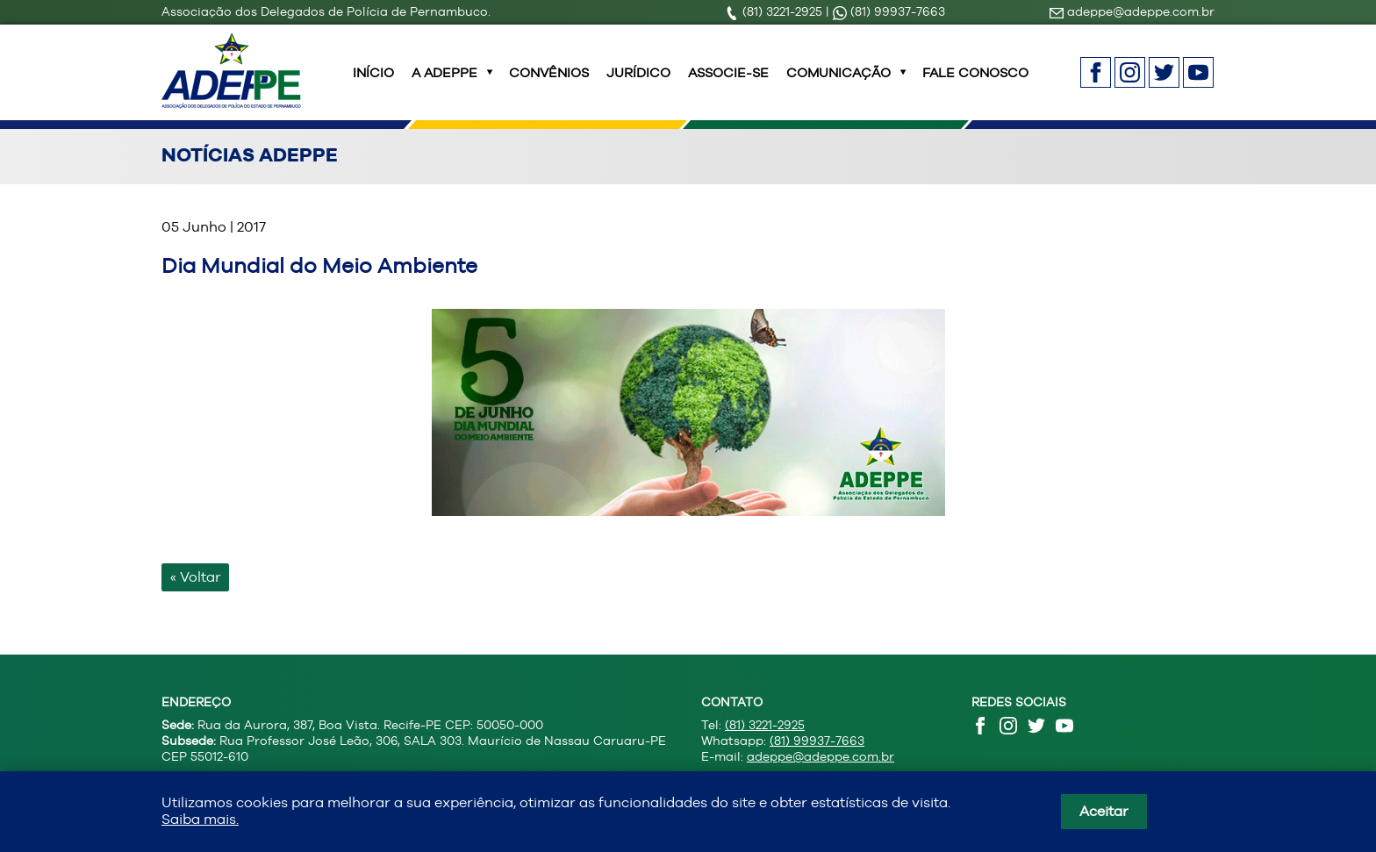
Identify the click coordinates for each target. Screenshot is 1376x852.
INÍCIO (373, 82)
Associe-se (728, 82)
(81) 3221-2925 (775, 11)
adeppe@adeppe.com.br (1132, 11)
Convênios (549, 82)
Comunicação (838, 82)
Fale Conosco (975, 82)
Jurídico (638, 82)
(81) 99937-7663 (889, 11)
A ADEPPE (444, 82)
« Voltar (195, 598)
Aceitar (1104, 811)
